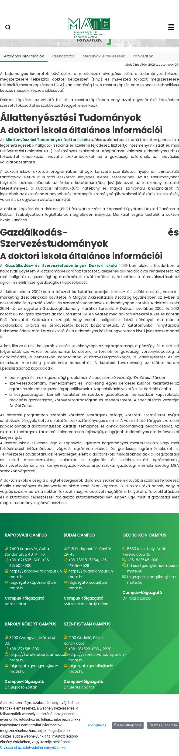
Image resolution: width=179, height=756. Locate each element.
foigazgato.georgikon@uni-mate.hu (152, 579)
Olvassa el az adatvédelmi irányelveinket (33, 747)
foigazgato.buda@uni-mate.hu (88, 585)
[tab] (24, 56)
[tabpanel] (89, 284)
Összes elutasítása (163, 725)
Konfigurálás (97, 725)
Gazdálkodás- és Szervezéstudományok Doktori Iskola (61, 265)
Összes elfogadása (128, 725)
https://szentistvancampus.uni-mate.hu (97, 657)
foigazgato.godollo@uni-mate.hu (90, 668)
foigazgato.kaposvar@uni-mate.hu (33, 585)
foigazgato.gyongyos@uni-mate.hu (33, 668)
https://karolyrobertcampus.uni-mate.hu (39, 657)
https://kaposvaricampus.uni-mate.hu (37, 574)
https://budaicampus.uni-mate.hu (92, 574)
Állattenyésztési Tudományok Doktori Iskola (47, 139)
